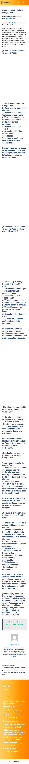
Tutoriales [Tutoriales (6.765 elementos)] (15, 745)
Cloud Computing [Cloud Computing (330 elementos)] (17, 709)
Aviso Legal (6, 686)
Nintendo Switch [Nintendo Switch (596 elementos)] (13, 730)
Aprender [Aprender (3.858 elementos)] (6, 706)
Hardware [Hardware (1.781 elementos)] (6, 724)
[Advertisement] (14, 71)
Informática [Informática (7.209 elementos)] (15, 724)
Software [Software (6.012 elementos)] (18, 740)
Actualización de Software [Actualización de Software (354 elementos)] (8, 701)
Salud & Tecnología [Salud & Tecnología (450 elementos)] (18, 737)
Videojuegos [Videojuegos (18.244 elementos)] (9, 748)
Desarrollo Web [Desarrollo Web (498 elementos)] (10, 711)
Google (11, 23)
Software (12, 665)
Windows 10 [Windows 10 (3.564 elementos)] (7, 752)
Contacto (5, 689)
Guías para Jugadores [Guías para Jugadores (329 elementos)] (16, 721)
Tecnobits (5, 23)
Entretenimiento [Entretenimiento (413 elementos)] (12, 713)
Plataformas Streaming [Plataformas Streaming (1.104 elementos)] (15, 732)
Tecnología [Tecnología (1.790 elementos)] (19, 743)
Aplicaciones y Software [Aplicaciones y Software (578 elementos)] (19, 704)
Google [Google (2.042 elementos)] (17, 715)
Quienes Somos (7, 684)
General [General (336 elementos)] (12, 715)
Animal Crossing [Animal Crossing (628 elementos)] (21, 701)
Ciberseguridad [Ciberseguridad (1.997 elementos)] (8, 709)
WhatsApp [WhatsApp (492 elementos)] (18, 749)
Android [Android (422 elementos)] (15, 701)
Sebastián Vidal (10, 18)
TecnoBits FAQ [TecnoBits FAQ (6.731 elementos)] (9, 743)
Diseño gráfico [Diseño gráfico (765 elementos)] (17, 711)
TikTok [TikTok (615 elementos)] (9, 745)
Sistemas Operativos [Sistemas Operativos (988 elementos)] (8, 740)
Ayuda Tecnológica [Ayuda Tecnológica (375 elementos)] (14, 706)
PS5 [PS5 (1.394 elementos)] (23, 732)
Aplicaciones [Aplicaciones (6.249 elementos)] (8, 704)
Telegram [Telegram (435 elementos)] (5, 745)
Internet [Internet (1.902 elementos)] (10, 727)
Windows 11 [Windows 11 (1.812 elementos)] (16, 752)
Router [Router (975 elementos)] (11, 737)
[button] (19, 2)
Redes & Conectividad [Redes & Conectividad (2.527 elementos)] (10, 735)
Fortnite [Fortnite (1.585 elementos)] (8, 715)
